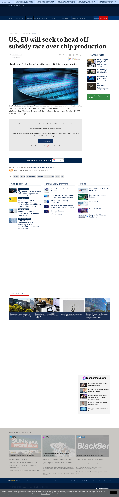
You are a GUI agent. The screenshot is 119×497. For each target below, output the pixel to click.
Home (11, 34)
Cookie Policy (45, 494)
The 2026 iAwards (90, 203)
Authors (79, 481)
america (16, 176)
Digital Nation (38, 487)
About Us (63, 481)
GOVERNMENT (20, 18)
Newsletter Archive (98, 481)
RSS (110, 481)
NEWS (10, 18)
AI (35, 18)
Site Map (106, 481)
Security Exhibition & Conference (92, 216)
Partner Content (19, 184)
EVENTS (82, 18)
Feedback (84, 481)
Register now (45, 141)
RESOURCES (64, 18)
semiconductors (49, 176)
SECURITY (29, 18)
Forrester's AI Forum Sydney (92, 197)
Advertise (90, 481)
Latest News (6, 2)
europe (23, 176)
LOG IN (96, 18)
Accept (113, 492)
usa (62, 176)
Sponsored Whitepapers (57, 184)
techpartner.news (27, 487)
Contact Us (58, 481)
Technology (24, 34)
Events (83, 184)
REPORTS (54, 18)
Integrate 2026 (89, 210)
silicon (57, 176)
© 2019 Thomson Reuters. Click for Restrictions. (37, 170)
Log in (47, 146)
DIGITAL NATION (42, 18)
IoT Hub (45, 487)
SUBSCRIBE (103, 18)
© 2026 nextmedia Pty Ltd (22, 481)
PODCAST (75, 18)
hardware (40, 176)
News (17, 34)
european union (31, 176)
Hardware (34, 34)
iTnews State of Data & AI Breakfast (93, 190)
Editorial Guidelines (72, 481)
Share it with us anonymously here (42, 167)
